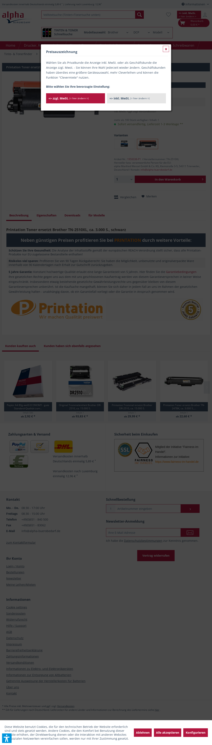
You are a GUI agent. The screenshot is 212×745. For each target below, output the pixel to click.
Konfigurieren (195, 732)
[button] (7, 738)
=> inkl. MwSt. (130, 98)
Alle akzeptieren (167, 732)
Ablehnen (143, 732)
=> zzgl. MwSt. (69, 98)
